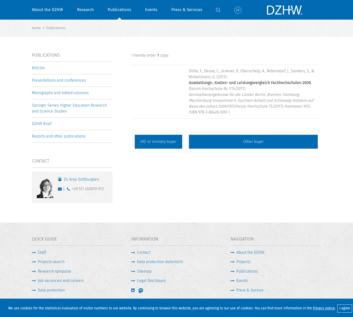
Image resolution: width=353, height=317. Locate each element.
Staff (42, 252)
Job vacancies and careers (61, 280)
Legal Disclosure (151, 280)
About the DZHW (47, 9)
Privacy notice (324, 308)
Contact (143, 252)
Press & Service (250, 290)
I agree (344, 308)
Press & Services (186, 9)
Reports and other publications (58, 136)
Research (85, 9)
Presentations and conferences (59, 80)
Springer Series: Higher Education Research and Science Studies (69, 108)
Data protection (51, 290)
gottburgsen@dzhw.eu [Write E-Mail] (61, 190)
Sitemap (144, 271)
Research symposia (54, 271)
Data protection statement (160, 261)
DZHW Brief (41, 123)
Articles (38, 67)
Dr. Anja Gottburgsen (81, 179)
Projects (243, 261)
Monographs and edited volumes (60, 92)
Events (151, 9)
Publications (119, 9)
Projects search (51, 261)
